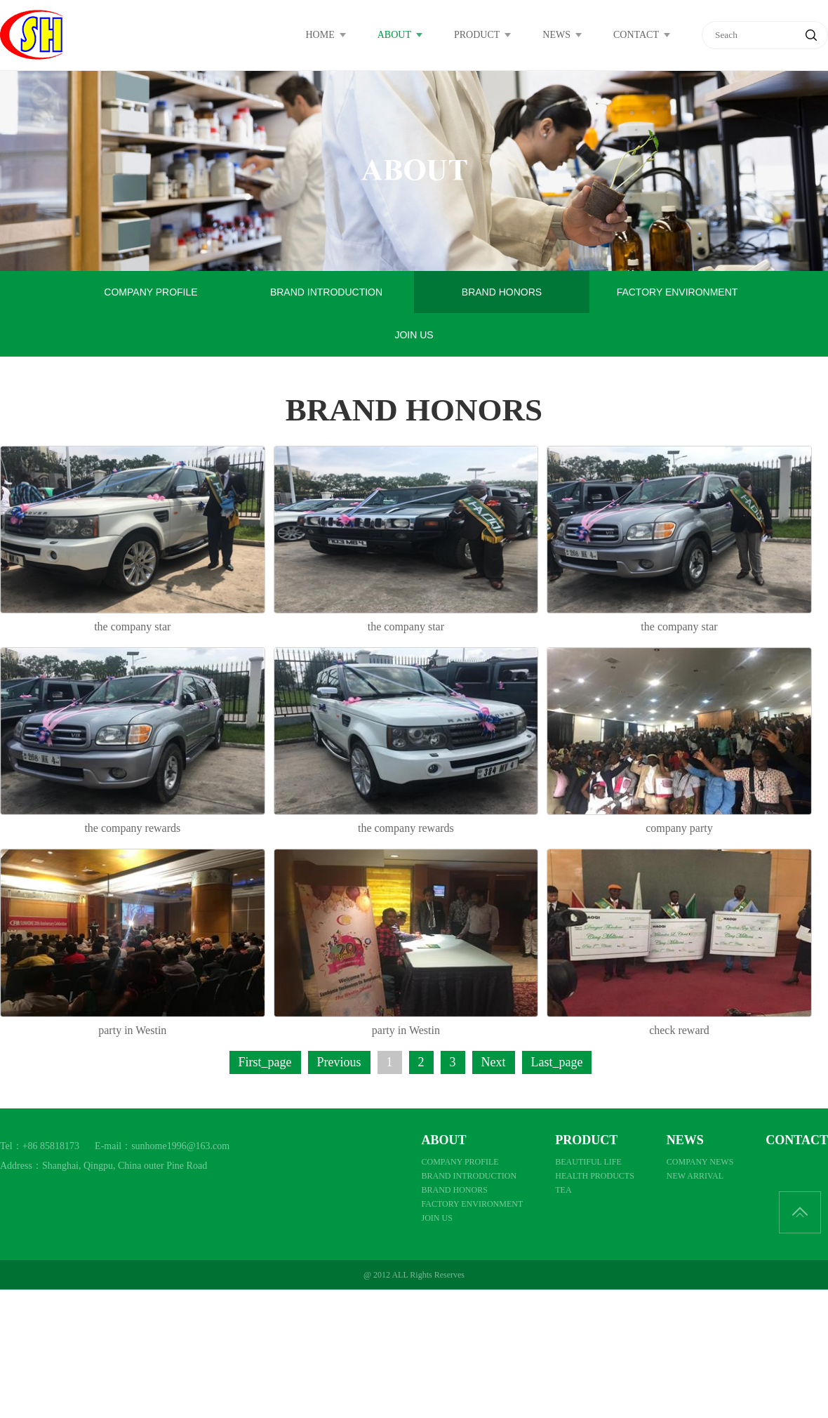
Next (493, 1062)
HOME (320, 34)
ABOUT (394, 34)
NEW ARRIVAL (695, 1176)
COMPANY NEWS (700, 1162)
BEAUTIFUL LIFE (588, 1162)
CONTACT (636, 34)
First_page (265, 1062)
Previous (339, 1062)
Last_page (557, 1062)
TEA (563, 1190)
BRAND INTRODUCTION (326, 292)
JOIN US (413, 334)
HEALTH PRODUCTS (594, 1176)
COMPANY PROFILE (150, 292)
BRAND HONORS (502, 292)
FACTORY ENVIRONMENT (677, 292)
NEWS (556, 34)
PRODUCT (477, 34)
